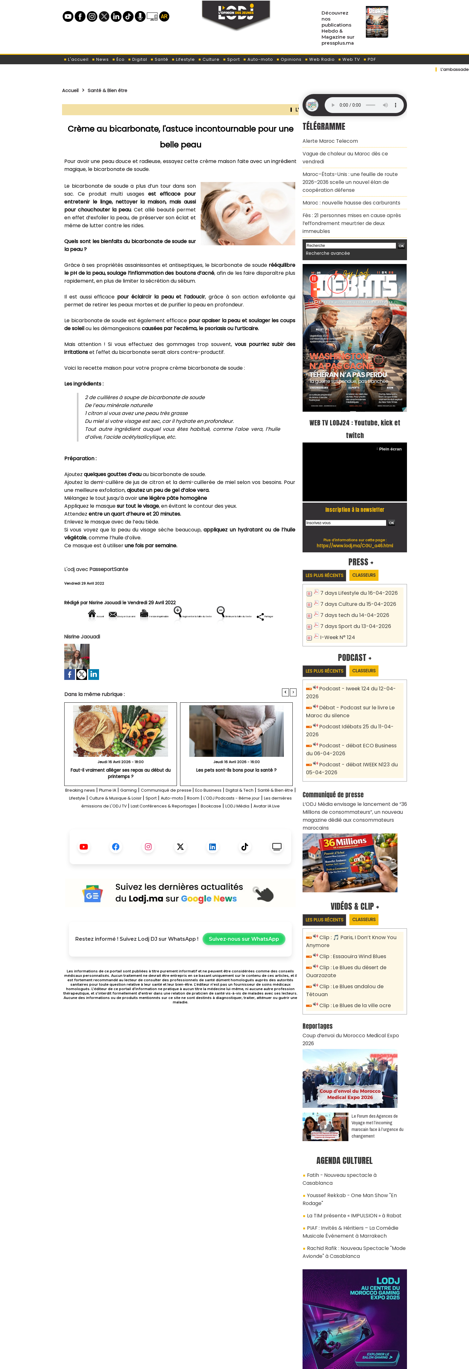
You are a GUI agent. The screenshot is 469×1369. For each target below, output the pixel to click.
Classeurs (371, 548)
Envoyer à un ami (123, 616)
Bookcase (146, 835)
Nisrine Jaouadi (105, 603)
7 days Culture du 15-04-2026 (355, 577)
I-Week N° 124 (336, 608)
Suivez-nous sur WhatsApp (244, 969)
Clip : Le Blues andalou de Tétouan (359, 930)
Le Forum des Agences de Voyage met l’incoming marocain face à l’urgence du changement (377, 1052)
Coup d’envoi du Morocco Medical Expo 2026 (352, 970)
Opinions (289, 59)
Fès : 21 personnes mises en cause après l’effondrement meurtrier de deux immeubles (353, 202)
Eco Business (236, 811)
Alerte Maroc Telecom (327, 140)
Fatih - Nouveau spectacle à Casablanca (352, 1100)
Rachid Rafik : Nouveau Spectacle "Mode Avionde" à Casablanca (349, 1161)
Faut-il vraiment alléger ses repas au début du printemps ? (121, 794)
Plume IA (118, 811)
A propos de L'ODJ (107, 1325)
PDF (369, 59)
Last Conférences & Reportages (256, 827)
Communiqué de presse (187, 811)
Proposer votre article (191, 1325)
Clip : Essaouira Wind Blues (349, 902)
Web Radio (320, 59)
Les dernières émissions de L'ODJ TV (167, 827)
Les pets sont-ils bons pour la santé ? (236, 791)
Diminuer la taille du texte (164, 638)
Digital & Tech (273, 811)
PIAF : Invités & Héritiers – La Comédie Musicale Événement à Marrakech (346, 1143)
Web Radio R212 (363, 1327)
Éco (118, 59)
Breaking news (86, 811)
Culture (209, 59)
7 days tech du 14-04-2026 (351, 587)
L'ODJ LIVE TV (276, 1325)
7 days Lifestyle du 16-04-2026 (355, 566)
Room (266, 819)
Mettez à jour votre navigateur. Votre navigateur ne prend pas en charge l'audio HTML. (364, 105)
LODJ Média (177, 835)
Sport (231, 59)
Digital (137, 59)
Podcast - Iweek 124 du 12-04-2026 (360, 660)
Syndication (250, 1357)
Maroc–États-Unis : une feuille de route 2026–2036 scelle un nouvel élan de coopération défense (353, 169)
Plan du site (218, 1357)
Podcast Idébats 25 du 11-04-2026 (359, 688)
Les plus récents (327, 548)
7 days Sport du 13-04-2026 (352, 598)
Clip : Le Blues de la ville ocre (352, 941)
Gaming (143, 811)
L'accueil (76, 59)
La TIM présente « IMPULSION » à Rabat (348, 1129)
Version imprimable (183, 616)
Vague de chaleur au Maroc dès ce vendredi (352, 151)
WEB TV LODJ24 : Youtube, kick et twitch (354, 401)
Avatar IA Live (212, 835)
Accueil (72, 90)
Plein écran (391, 422)
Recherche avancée (325, 227)
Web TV (349, 59)
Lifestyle (183, 59)
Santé (159, 59)
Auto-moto (258, 59)
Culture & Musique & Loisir (173, 819)
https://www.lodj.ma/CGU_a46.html (355, 518)
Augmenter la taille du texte (256, 616)
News (100, 59)
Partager (220, 638)
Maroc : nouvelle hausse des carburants (347, 188)
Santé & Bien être (115, 90)
